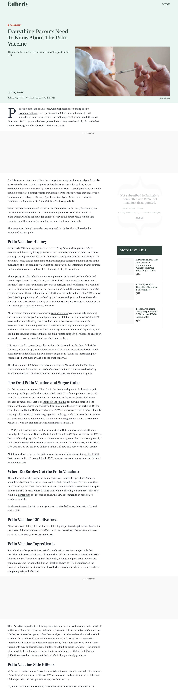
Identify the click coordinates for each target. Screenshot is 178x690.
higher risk (24, 494)
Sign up (139, 219)
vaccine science (59, 312)
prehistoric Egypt (28, 113)
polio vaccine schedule (24, 478)
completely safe (16, 571)
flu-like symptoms (66, 280)
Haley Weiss (17, 92)
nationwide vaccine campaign (45, 212)
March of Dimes (49, 369)
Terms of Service (148, 214)
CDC (50, 534)
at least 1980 (92, 454)
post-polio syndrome (31, 305)
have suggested (68, 260)
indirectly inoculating (54, 401)
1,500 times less (16, 655)
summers (40, 248)
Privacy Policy (157, 214)
